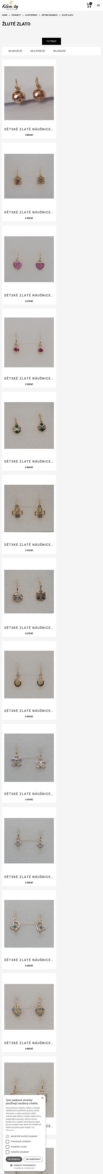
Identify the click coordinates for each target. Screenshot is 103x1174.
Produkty (16, 15)
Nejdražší (59, 51)
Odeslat (14, 1019)
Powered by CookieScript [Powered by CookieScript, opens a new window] (24, 1168)
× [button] (42, 1098)
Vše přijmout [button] (14, 1159)
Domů (4, 15)
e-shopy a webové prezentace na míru (51, 1168)
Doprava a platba (19, 1063)
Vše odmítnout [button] (33, 1159)
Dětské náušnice (50, 15)
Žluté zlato (67, 15)
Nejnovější (15, 51)
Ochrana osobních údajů (23, 1076)
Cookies (13, 1081)
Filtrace (51, 41)
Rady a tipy (15, 1058)
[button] (24, 1165)
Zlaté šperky (31, 15)
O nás (11, 1049)
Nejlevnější (37, 51)
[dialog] (24, 1133)
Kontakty (14, 1053)
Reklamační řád (17, 1072)
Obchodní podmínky (20, 1067)
